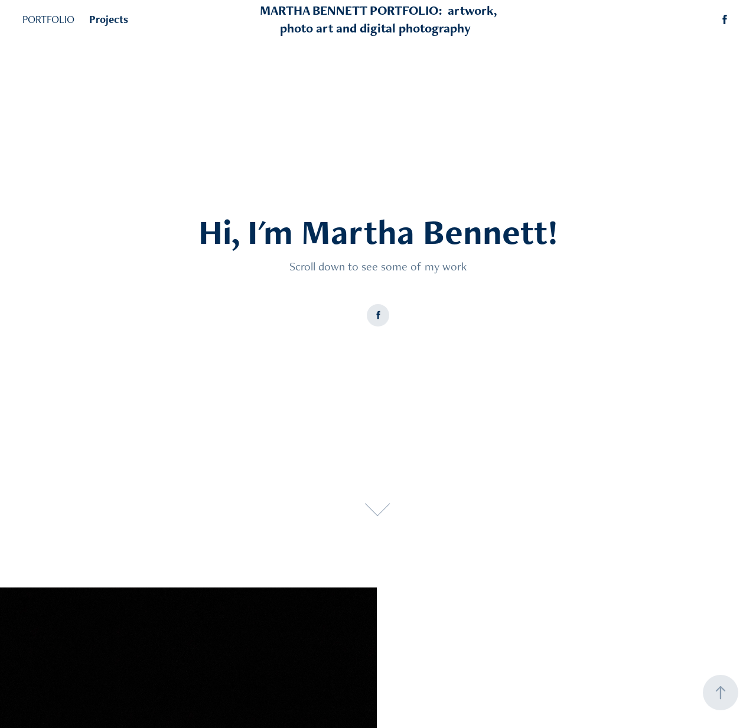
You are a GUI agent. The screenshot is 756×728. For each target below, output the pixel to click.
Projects (108, 19)
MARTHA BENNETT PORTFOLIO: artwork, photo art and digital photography (380, 19)
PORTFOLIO (48, 19)
